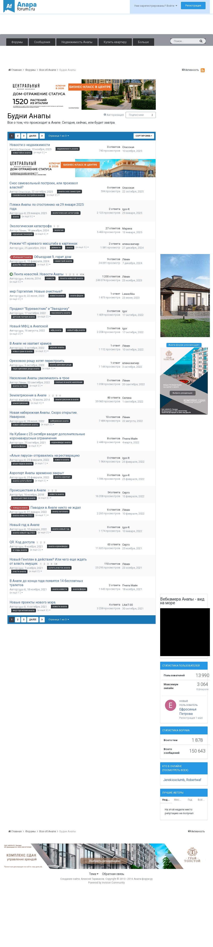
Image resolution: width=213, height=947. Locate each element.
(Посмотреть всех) (175, 770)
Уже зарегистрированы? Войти (155, 5)
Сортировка (144, 136)
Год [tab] (190, 799)
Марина (127, 228)
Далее (32, 136)
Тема (93, 874)
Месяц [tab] (178, 799)
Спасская (24, 149)
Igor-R (22, 213)
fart (21, 494)
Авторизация (115, 114)
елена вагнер (130, 243)
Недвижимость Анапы (77, 42)
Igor (21, 248)
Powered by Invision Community (106, 882)
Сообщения (42, 42)
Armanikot (25, 399)
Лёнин (22, 230)
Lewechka (128, 293)
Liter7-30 (127, 604)
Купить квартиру (115, 42)
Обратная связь (113, 874)
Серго (126, 492)
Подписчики (136, 114)
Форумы (17, 42)
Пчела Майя (129, 438)
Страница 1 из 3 (59, 136)
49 (82, 274)
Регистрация (193, 5)
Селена (126, 397)
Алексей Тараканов (92, 878)
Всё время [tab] (203, 799)
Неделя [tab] (167, 799)
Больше (143, 42)
